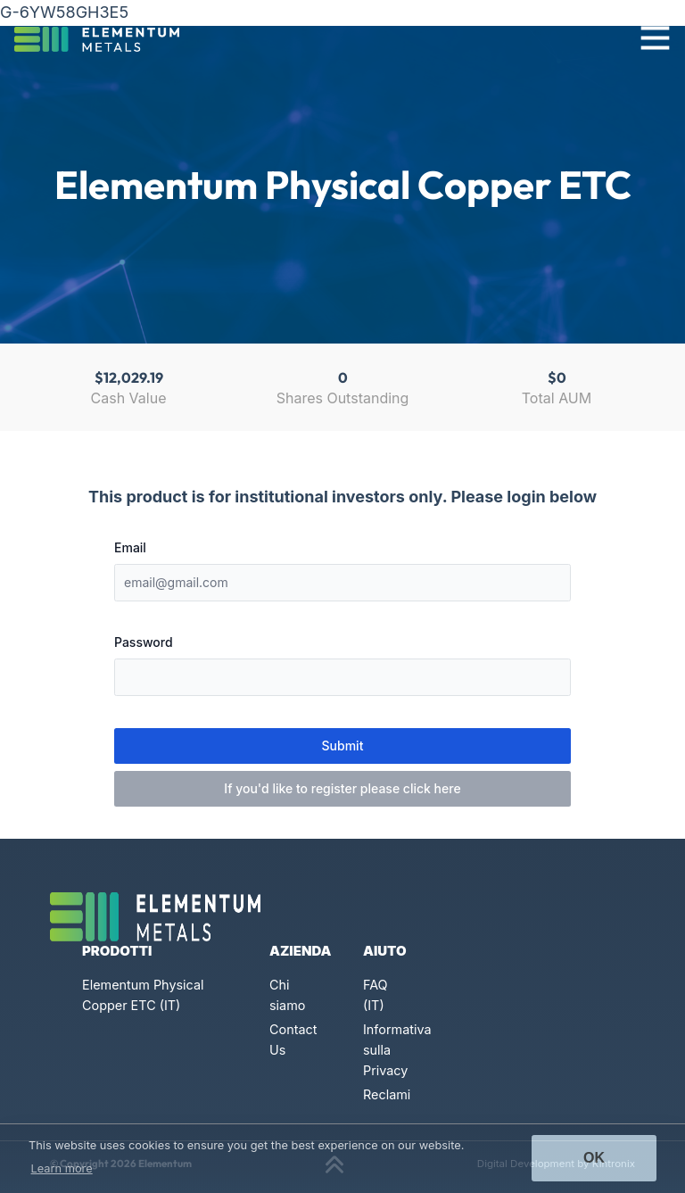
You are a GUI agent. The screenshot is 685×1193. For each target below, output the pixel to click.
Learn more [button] (62, 1168)
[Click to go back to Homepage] (104, 38)
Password (143, 642)
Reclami (386, 1094)
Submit (343, 745)
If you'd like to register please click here (342, 788)
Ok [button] (594, 1157)
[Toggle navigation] (655, 38)
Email (130, 547)
